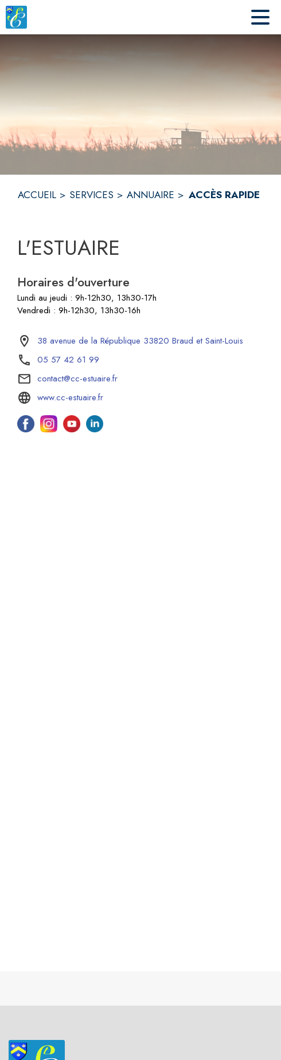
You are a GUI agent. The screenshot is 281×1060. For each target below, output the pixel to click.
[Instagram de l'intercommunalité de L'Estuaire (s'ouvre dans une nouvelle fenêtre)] (48, 429)
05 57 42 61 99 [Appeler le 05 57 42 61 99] (68, 359)
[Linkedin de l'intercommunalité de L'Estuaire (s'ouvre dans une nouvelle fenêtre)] (94, 429)
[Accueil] (16, 17)
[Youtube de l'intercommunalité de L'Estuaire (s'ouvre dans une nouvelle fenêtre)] (71, 429)
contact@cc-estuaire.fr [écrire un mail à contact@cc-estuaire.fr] (77, 378)
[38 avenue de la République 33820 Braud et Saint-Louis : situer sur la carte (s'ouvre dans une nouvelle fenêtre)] (140, 341)
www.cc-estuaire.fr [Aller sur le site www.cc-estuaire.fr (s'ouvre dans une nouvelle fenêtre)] (70, 397)
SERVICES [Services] (91, 195)
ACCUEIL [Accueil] (37, 195)
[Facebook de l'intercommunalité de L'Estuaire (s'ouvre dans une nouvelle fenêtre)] (25, 429)
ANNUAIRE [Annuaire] (150, 195)
